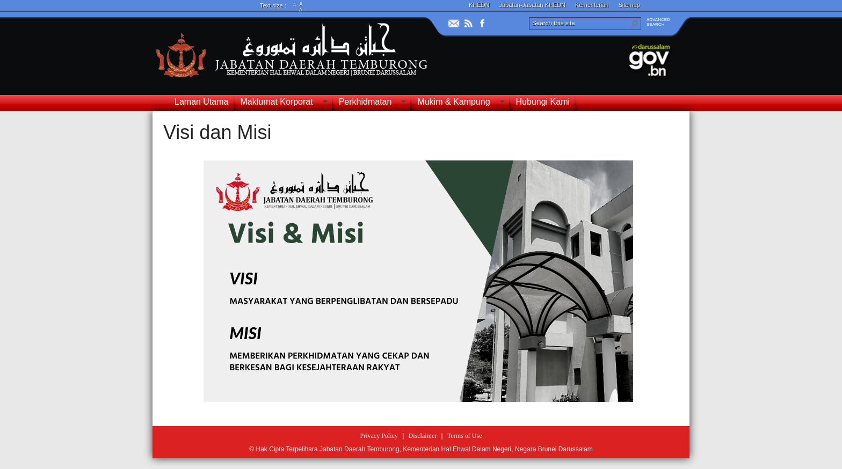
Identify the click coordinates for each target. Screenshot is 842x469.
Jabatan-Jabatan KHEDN (532, 5)
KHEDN (479, 5)
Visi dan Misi (217, 132)
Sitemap (629, 5)
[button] (635, 24)
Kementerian (591, 5)
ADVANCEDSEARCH (658, 22)
